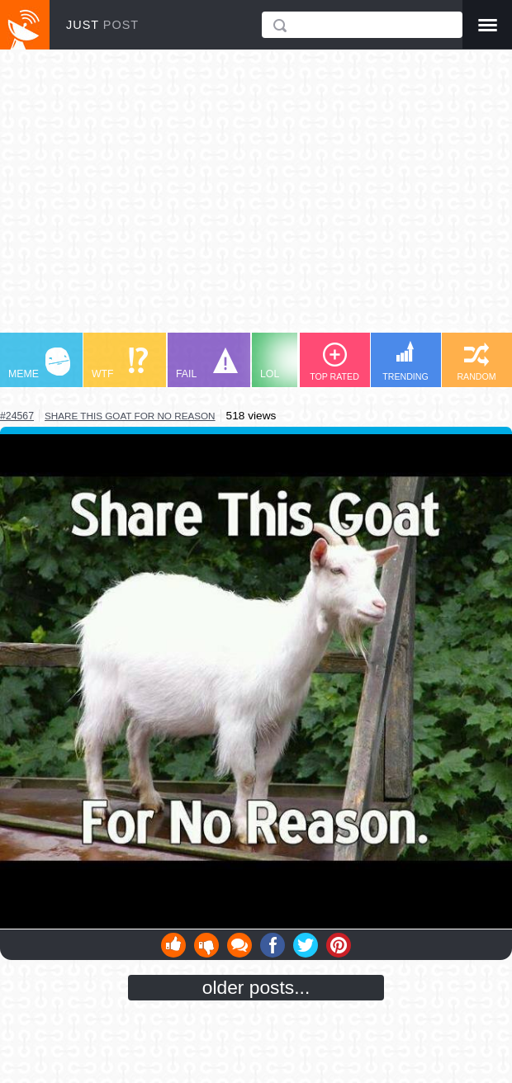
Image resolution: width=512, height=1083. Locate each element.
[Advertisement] (256, 198)
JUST (102, 24)
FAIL (207, 364)
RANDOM (476, 362)
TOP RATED (334, 362)
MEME (39, 364)
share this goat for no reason (130, 415)
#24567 (17, 416)
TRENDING (405, 361)
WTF (120, 364)
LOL (291, 364)
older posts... (256, 987)
